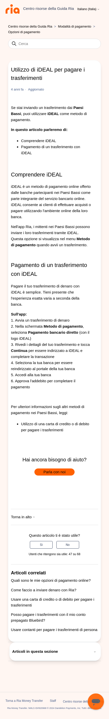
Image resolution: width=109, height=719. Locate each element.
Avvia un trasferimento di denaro (42, 320)
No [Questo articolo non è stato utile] (68, 545)
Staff (53, 701)
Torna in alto (23, 517)
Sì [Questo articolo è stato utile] (41, 545)
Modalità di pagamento (74, 26)
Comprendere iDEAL (38, 141)
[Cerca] (54, 44)
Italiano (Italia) (88, 9)
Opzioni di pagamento (24, 32)
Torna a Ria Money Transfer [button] (24, 701)
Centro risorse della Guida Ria (30, 26)
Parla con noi (54, 472)
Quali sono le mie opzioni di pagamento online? (51, 580)
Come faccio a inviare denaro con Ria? (43, 590)
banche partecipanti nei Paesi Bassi (50, 192)
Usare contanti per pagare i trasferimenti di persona (54, 629)
